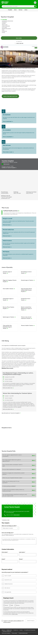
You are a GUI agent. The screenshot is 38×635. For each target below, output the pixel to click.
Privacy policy (14, 633)
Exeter (3, 91)
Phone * (21, 559)
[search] (19, 6)
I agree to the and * (13, 621)
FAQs (3, 30)
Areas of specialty (6, 26)
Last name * (22, 552)
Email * (3, 559)
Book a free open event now (10, 96)
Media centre (9, 630)
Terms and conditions (6, 633)
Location (4, 23)
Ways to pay (4, 24)
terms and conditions (15, 620)
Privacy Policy (15, 614)
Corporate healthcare (6, 631)
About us (3, 630)
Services (20, 9)
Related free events (6, 28)
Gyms (15, 9)
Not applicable (6, 592)
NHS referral (6, 588)
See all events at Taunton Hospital (11, 413)
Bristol (32, 90)
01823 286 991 (17, 515)
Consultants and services (7, 21)
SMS (12, 605)
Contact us (4, 31)
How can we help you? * (8, 532)
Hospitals (10, 9)
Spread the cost (7, 580)
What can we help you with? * (9, 525)
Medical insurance (7, 584)
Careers (21, 630)
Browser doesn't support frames (19, 103)
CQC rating (4, 27)
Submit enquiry (30, 620)
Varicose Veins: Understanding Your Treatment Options (17, 393)
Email (6, 605)
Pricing (3, 32)
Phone (17, 605)
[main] (19, 319)
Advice (25, 9)
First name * (5, 552)
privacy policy (6, 622)
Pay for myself (6, 576)
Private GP (4, 22)
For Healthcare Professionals (29, 630)
